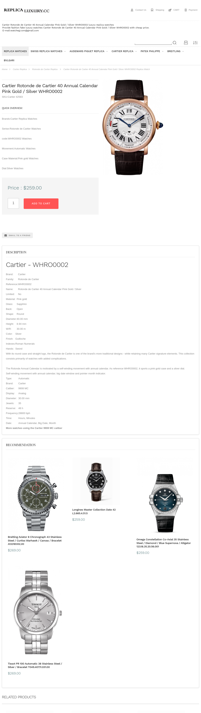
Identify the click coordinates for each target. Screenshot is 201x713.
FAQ (60, 653)
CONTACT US (121, 653)
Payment (192, 10)
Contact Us (136, 10)
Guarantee (48, 653)
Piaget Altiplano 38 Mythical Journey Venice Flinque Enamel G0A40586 (173, 628)
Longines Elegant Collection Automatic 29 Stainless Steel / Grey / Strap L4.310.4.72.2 (73, 628)
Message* (176, 689)
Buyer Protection (74, 653)
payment (34, 653)
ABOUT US (8, 653)
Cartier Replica (20, 69)
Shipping (156, 10)
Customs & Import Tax (98, 653)
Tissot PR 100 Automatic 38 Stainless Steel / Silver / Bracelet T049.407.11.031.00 (173, 532)
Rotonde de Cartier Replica (45, 69)
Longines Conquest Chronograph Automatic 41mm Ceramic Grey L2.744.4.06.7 (26, 628)
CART (174, 10)
